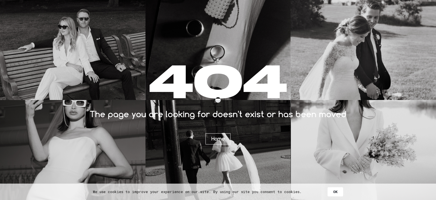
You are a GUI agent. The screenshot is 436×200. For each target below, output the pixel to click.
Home (218, 138)
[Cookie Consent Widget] (218, 192)
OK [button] (335, 191)
